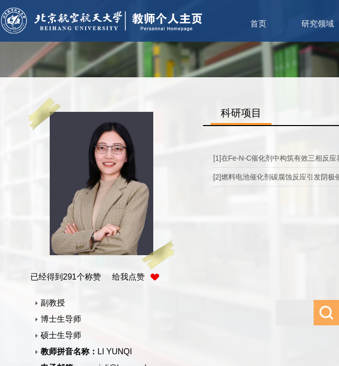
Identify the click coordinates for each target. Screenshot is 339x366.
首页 (258, 23)
